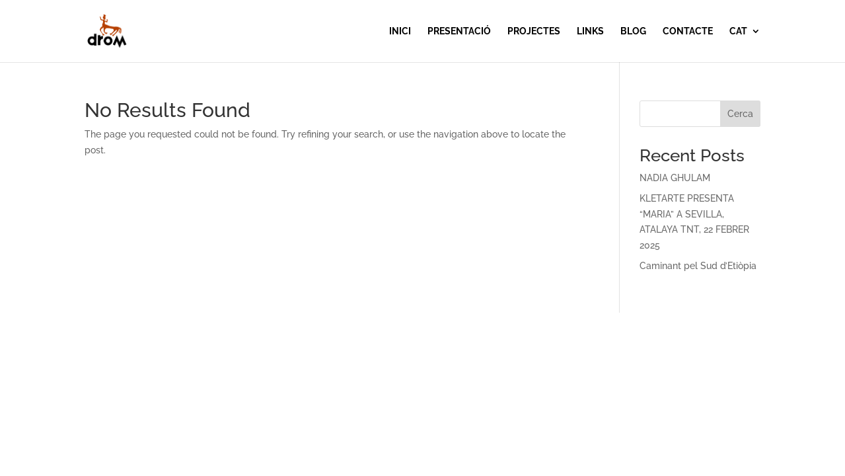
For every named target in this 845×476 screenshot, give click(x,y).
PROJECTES (533, 31)
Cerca (740, 113)
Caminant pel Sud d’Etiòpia (698, 265)
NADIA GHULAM (675, 178)
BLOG (633, 31)
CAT (738, 31)
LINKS (590, 31)
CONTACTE (688, 31)
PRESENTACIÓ (459, 31)
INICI (400, 31)
